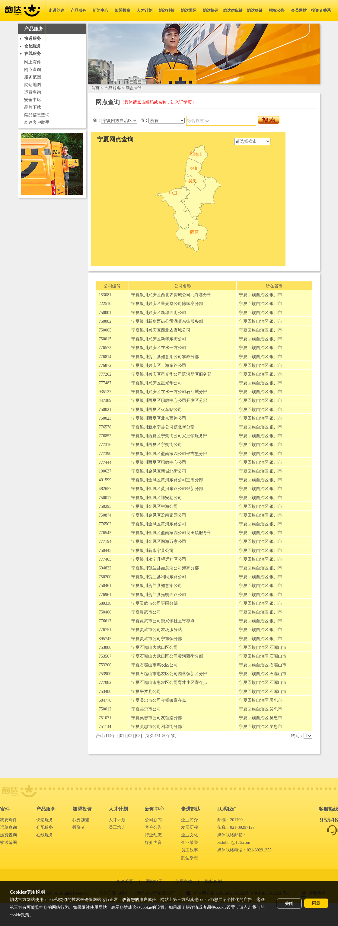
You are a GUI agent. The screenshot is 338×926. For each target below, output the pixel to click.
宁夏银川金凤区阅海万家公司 (158, 541)
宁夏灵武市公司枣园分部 (154, 603)
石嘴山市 (277, 647)
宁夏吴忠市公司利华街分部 (156, 726)
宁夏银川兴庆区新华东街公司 (158, 339)
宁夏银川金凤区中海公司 (154, 506)
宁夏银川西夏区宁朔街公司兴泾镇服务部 (169, 436)
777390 (105, 453)
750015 (105, 339)
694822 (105, 568)
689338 (105, 603)
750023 (105, 418)
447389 (105, 400)
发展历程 (189, 827)
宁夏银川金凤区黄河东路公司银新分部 (167, 488)
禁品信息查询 (36, 115)
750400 (105, 612)
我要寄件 (8, 820)
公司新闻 (153, 820)
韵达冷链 (255, 10)
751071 (105, 718)
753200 (105, 665)
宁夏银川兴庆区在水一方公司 (158, 347)
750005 (105, 330)
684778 (105, 700)
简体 (52, 31)
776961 (105, 594)
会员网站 (299, 10)
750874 (105, 515)
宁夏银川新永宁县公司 (152, 550)
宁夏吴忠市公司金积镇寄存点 (158, 700)
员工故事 (189, 850)
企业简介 (189, 820)
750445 (105, 550)
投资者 (78, 827)
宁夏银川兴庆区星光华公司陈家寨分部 (167, 303)
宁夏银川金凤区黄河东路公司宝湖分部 (167, 480)
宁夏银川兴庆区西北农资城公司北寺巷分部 (171, 295)
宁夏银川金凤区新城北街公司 (158, 471)
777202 (105, 374)
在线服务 (44, 835)
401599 (105, 480)
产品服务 (78, 10)
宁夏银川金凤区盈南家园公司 (158, 515)
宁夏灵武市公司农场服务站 (156, 629)
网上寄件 (32, 62)
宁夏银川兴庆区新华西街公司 (158, 312)
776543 (105, 532)
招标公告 (277, 10)
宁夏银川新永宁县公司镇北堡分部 (163, 427)
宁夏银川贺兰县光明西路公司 (158, 594)
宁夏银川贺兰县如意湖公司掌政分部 (165, 356)
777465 (105, 559)
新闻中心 (100, 10)
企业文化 (189, 835)
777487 (105, 383)
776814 (105, 356)
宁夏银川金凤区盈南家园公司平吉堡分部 (169, 453)
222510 (105, 303)
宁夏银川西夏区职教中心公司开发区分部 (169, 400)
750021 (105, 409)
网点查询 (32, 69)
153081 (105, 295)
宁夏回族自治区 (254, 295)
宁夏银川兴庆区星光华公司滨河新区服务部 (171, 374)
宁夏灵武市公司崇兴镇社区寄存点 (163, 621)
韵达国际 (188, 10)
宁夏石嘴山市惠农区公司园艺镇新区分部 (169, 673)
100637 (105, 471)
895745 (105, 638)
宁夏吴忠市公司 (146, 709)
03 (138, 735)
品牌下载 (32, 107)
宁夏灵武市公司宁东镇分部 (156, 638)
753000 (105, 647)
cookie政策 (19, 915)
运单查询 (8, 827)
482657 (105, 488)
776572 (105, 347)
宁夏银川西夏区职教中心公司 (158, 462)
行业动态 (153, 835)
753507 (105, 656)
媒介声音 (153, 842)
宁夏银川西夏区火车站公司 (156, 409)
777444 (105, 462)
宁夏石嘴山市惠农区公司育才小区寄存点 (169, 682)
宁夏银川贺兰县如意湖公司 (156, 585)
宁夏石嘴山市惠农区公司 (154, 665)
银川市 (275, 295)
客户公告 (153, 827)
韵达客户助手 (36, 122)
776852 (105, 436)
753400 (105, 691)
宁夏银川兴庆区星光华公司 (156, 383)
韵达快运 (210, 10)
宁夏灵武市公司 (146, 612)
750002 (105, 321)
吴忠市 (275, 700)
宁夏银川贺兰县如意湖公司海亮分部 (165, 568)
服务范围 (32, 77)
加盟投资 (122, 10)
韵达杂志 (189, 858)
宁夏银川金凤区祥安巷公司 (156, 497)
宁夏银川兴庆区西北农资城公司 (160, 330)
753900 (105, 673)
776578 (105, 427)
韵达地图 (32, 84)
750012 (105, 709)
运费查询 (32, 92)
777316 (105, 444)
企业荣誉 (189, 842)
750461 (105, 585)
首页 (95, 88)
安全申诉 (32, 100)
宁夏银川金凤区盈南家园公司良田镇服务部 (171, 532)
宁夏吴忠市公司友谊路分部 (156, 718)
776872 (105, 365)
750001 (105, 312)
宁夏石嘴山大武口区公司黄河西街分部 (167, 656)
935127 (105, 391)
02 (130, 735)
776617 (105, 621)
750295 (105, 506)
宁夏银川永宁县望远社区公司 (158, 559)
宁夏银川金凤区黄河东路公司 (158, 524)
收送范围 (8, 842)
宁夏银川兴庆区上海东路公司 (158, 365)
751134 (105, 726)
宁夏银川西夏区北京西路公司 (158, 418)
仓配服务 (44, 827)
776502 (105, 524)
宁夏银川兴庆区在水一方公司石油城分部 (169, 391)
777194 (105, 541)
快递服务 (44, 820)
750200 (105, 577)
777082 (105, 682)
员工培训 (117, 827)
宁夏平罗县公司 (146, 691)
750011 (105, 497)
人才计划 (144, 10)
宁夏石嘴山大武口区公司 (154, 647)
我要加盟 (80, 820)
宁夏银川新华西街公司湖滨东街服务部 (167, 321)
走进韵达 (56, 10)
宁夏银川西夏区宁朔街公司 (156, 444)
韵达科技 (166, 10)
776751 (105, 629)
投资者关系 (321, 10)
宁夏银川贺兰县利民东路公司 (158, 577)
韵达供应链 (233, 10)
